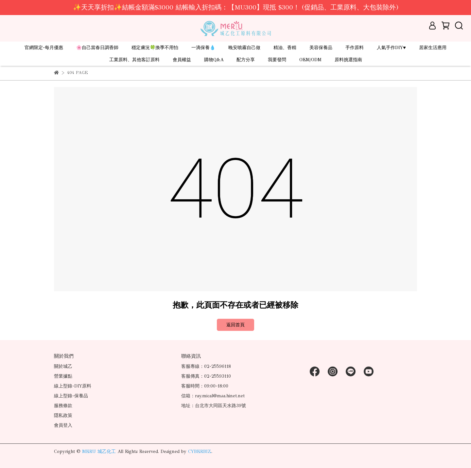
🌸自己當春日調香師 (97, 47)
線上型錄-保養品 (71, 396)
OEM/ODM (310, 60)
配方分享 (245, 60)
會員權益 (182, 60)
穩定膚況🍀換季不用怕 (154, 47)
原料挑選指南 (348, 60)
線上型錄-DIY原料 (72, 386)
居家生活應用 (432, 47)
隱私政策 (63, 415)
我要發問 (277, 60)
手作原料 (354, 47)
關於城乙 (63, 366)
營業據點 (63, 376)
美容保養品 (320, 47)
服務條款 (63, 405)
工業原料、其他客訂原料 (134, 60)
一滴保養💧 (203, 47)
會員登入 (63, 425)
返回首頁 (235, 325)
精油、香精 (284, 47)
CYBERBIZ (199, 451)
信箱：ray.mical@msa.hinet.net (213, 396)
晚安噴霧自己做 (244, 47)
